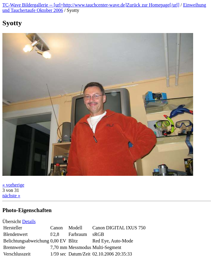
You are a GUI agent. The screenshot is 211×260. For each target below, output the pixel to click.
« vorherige (13, 184)
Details (28, 221)
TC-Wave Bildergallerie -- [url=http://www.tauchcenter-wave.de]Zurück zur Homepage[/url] (90, 4)
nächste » (11, 195)
